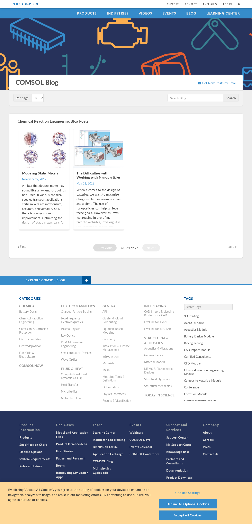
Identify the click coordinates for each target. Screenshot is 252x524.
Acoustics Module (195, 329)
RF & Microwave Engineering (71, 344)
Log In (227, 4)
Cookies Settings (187, 492)
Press (207, 447)
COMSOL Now (31, 365)
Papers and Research (70, 458)
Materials (108, 363)
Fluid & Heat (72, 368)
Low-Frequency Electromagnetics (72, 320)
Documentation (177, 470)
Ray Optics (68, 335)
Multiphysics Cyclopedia (102, 470)
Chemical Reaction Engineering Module (204, 372)
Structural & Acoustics (156, 340)
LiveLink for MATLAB (157, 329)
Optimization (110, 387)
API (104, 311)
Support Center (177, 437)
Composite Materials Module (202, 380)
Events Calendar (140, 447)
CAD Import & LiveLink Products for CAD (159, 313)
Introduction (110, 356)
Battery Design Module (199, 336)
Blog (191, 13)
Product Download (179, 477)
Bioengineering (193, 343)
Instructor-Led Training (109, 440)
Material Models (154, 362)
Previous (104, 247)
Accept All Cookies (188, 515)
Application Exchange (108, 454)
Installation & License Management (116, 348)
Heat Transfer (69, 385)
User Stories (64, 451)
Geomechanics (153, 355)
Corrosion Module (195, 394)
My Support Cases (178, 445)
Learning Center (223, 13)
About (207, 432)
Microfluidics (69, 391)
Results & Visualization (116, 400)
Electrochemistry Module (200, 401)
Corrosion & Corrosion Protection (33, 330)
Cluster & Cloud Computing (112, 320)
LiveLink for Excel (155, 322)
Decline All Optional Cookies (187, 503)
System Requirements (34, 459)
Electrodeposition (30, 346)
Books (60, 465)
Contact (191, 4)
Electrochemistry (30, 339)
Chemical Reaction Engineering (31, 320)
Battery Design (28, 311)
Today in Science (159, 395)
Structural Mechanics (158, 386)
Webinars (136, 432)
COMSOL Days (139, 440)
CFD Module (192, 363)
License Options (30, 452)
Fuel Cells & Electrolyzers (27, 354)
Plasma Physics (70, 329)
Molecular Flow (71, 398)
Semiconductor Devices (76, 353)
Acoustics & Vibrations (158, 348)
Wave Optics (69, 359)
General (109, 306)
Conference (191, 387)
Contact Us (210, 454)
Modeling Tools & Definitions (113, 378)
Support (173, 4)
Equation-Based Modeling (112, 330)
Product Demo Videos (71, 444)
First (22, 246)
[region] (126, 503)
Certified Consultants (197, 356)
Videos (145, 13)
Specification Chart (33, 445)
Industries (118, 13)
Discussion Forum (105, 447)
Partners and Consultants (175, 461)
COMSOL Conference (144, 454)
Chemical (27, 306)
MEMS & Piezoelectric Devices (158, 370)
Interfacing (155, 306)
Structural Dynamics (157, 379)
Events (169, 13)
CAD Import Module (197, 350)
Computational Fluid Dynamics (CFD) (74, 376)
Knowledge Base (178, 452)
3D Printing (191, 316)
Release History (30, 466)
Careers (208, 440)
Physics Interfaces (114, 394)
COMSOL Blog (103, 461)
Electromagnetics (78, 306)
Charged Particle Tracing (76, 311)
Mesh (106, 370)
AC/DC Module (194, 323)
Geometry (108, 339)
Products (87, 13)
